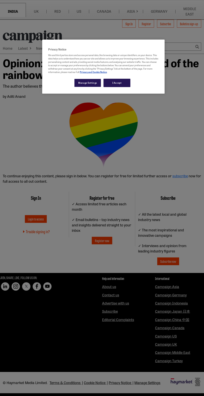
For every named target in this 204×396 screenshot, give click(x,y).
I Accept (117, 82)
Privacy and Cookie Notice (93, 72)
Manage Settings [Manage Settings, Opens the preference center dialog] (87, 82)
